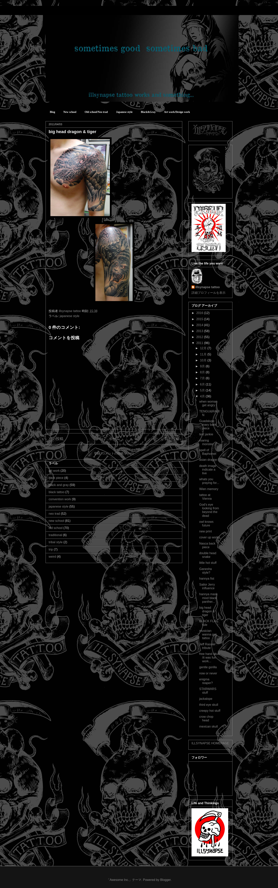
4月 (203, 396)
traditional (55, 535)
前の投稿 (171, 439)
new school (56, 520)
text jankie (206, 434)
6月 (203, 384)
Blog (52, 112)
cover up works (209, 537)
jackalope (205, 698)
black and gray (59, 485)
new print (205, 531)
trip (51, 549)
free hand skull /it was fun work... (209, 657)
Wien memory (208, 489)
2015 (200, 319)
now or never (208, 673)
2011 (200, 343)
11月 (203, 354)
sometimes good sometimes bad (63, 11)
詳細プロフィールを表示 (208, 292)
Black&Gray (148, 112)
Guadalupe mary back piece (207, 424)
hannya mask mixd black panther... (208, 598)
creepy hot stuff (209, 710)
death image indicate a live (207, 469)
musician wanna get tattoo (207, 634)
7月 (203, 378)
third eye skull (208, 704)
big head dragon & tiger (207, 611)
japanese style (69, 316)
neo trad (54, 513)
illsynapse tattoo (207, 287)
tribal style (56, 542)
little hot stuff (208, 562)
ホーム (114, 439)
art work (54, 470)
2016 (200, 313)
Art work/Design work (177, 112)
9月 (203, 366)
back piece (56, 477)
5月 (203, 390)
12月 (203, 348)
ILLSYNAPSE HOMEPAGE (210, 743)
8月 (203, 372)
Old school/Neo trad (96, 112)
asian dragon (208, 459)
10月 (203, 360)
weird (52, 556)
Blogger (165, 879)
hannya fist (206, 578)
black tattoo (56, 492)
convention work (60, 499)
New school (69, 112)
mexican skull (208, 726)
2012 (200, 337)
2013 (200, 331)
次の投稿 (56, 439)
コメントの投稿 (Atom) (118, 453)
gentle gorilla (208, 667)
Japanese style (124, 112)
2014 (200, 325)
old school (56, 528)
